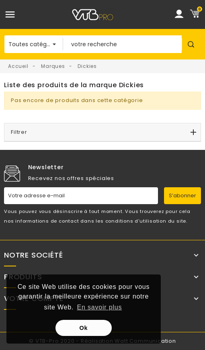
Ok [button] (84, 328)
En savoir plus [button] (99, 307)
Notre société (33, 255)
